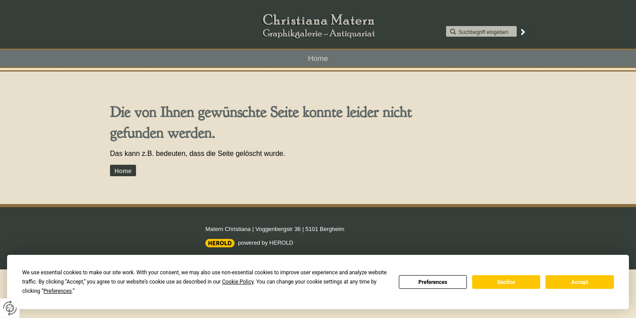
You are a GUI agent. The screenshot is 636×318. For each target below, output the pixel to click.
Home (318, 58)
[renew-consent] (10, 308)
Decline (506, 282)
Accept (580, 282)
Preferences (432, 282)
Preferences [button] (57, 291)
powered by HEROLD (265, 242)
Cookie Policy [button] (238, 282)
